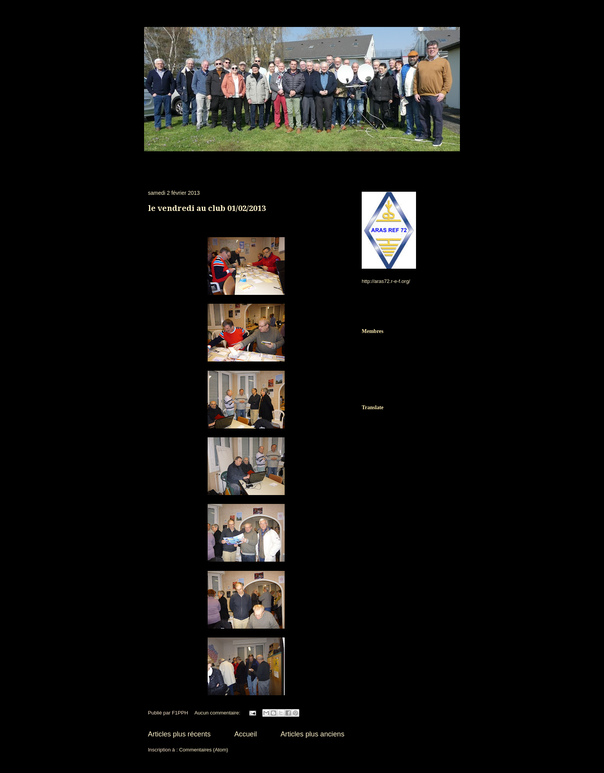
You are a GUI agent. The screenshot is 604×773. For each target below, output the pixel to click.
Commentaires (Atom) (203, 750)
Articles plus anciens (312, 734)
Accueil (245, 734)
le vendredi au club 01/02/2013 (207, 208)
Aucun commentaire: (218, 713)
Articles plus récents (179, 734)
